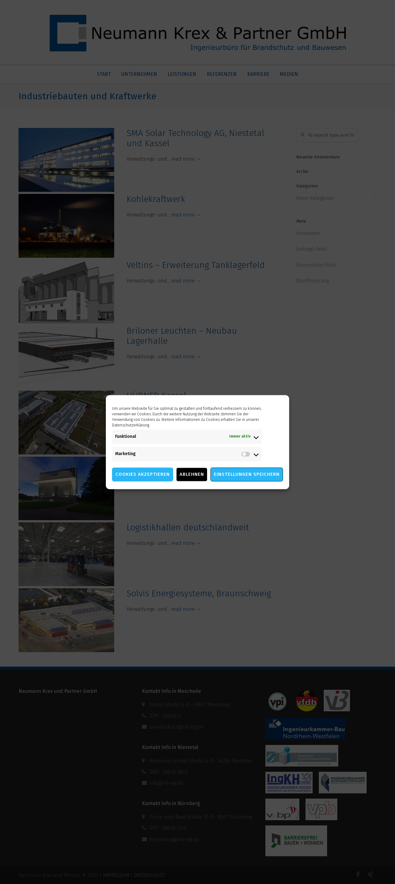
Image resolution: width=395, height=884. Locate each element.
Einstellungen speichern (247, 474)
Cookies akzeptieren (142, 474)
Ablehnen (192, 474)
